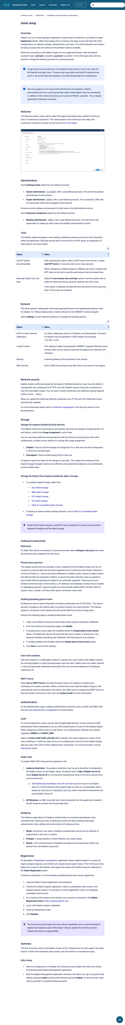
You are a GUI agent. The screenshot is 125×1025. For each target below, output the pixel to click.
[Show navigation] (119, 1019)
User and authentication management (40, 710)
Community (53, 5)
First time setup (70, 123)
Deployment (39, 15)
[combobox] (107, 5)
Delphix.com (65, 5)
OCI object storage (40, 501)
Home (33, 5)
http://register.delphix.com (57, 901)
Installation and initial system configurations (62, 15)
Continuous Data (20, 5)
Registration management (45, 860)
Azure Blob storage (40, 488)
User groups (26, 748)
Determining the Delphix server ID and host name (56, 783)
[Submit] (93, 5)
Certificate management (63, 407)
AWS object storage (40, 492)
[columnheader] (29, 254)
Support (42, 5)
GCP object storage (40, 496)
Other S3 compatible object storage (47, 505)
